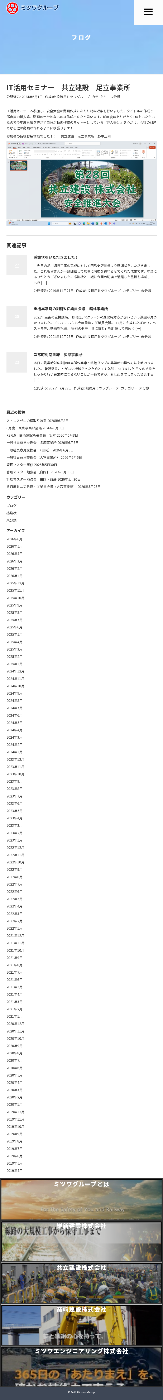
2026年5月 (14, 546)
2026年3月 (14, 561)
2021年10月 (15, 950)
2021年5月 (14, 986)
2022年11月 (15, 854)
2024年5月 (14, 722)
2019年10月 (15, 1126)
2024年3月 (14, 737)
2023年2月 (14, 832)
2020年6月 (14, 1067)
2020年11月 (15, 1031)
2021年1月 (14, 1016)
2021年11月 (15, 942)
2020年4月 (14, 1082)
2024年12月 (15, 670)
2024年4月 (14, 729)
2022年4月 (14, 905)
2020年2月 (14, 1096)
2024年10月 (15, 685)
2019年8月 (14, 1141)
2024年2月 (14, 744)
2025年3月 (14, 649)
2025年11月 (15, 590)
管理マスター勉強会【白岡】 (28, 471)
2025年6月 (14, 626)
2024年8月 (14, 700)
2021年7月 (14, 972)
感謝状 (11, 512)
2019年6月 (14, 1155)
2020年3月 (14, 1089)
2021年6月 (14, 979)
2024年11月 (15, 678)
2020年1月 (14, 1104)
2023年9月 (14, 781)
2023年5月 (14, 810)
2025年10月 (15, 597)
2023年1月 (14, 840)
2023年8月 (14, 788)
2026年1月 (14, 575)
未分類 (115, 96)
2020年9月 (14, 1045)
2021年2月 (14, 1008)
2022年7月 (14, 884)
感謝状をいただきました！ (56, 257)
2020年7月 (14, 1060)
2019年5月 (14, 1163)
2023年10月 (15, 773)
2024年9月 (14, 693)
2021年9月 (14, 957)
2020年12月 (15, 1023)
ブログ (11, 505)
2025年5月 (14, 634)
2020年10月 (15, 1038)
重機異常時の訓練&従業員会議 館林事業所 (71, 308)
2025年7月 (14, 619)
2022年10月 (15, 861)
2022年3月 (14, 913)
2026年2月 (14, 568)
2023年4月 (14, 817)
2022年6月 (14, 891)
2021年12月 (15, 935)
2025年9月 (14, 605)
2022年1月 (14, 928)
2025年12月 (15, 582)
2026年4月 (14, 553)
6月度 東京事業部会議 (24, 427)
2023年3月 (14, 825)
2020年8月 (14, 1052)
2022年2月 (14, 920)
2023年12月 (15, 759)
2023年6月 (14, 803)
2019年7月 (14, 1148)
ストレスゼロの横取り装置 (26, 420)
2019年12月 (15, 1111)
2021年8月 (14, 964)
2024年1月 (14, 751)
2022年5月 (14, 898)
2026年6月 (14, 538)
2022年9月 (14, 869)
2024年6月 (14, 715)
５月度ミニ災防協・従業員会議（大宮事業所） (41, 486)
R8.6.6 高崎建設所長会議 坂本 (31, 435)
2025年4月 (14, 641)
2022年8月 (14, 876)
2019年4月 (14, 1170)
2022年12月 (15, 847)
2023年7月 (14, 796)
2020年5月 (14, 1075)
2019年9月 (14, 1133)
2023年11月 (15, 766)
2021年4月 (14, 994)
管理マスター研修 (19, 464)
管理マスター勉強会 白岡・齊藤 (31, 479)
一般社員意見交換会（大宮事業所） (33, 457)
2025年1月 (14, 663)
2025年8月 (14, 612)
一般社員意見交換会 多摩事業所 (31, 442)
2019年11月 (15, 1119)
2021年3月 (14, 1001)
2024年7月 (14, 707)
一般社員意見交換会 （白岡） (29, 449)
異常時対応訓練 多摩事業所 (58, 354)
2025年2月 (14, 656)
